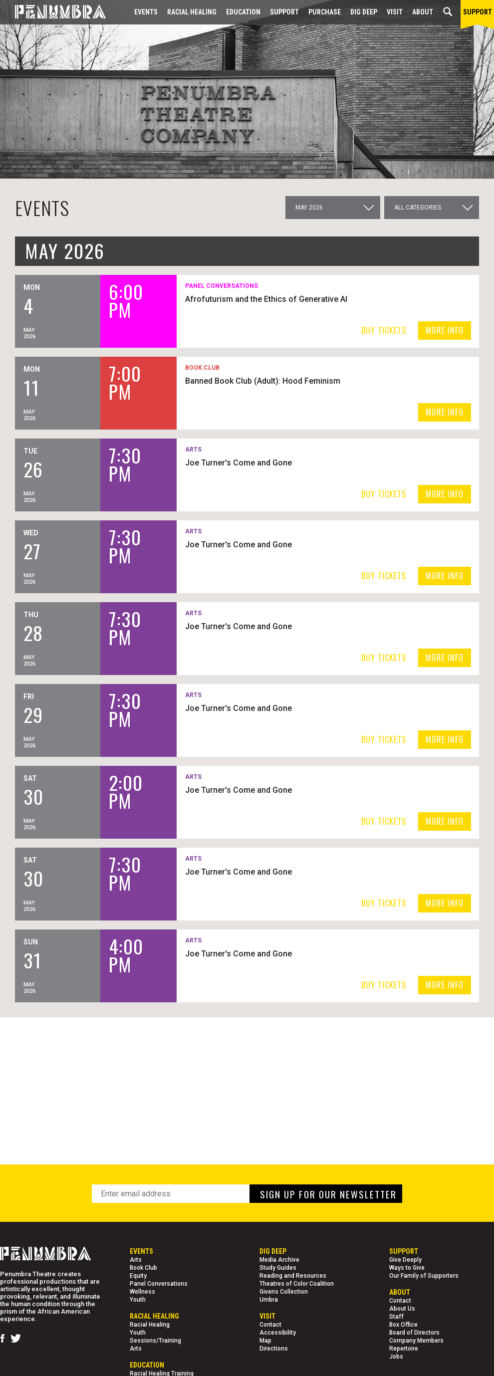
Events (146, 12)
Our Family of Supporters (424, 1275)
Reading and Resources (292, 1275)
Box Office (403, 1324)
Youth (138, 1299)
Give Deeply (405, 1259)
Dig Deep (363, 12)
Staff (396, 1316)
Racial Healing (192, 12)
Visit (395, 12)
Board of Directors (414, 1332)
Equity (138, 1275)
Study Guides (277, 1267)
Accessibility (277, 1332)
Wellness (142, 1291)
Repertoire (403, 1348)
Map (265, 1340)
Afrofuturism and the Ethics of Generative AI (312, 298)
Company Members (416, 1340)
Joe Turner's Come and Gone (284, 462)
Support (284, 12)
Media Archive (279, 1259)
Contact (270, 1324)
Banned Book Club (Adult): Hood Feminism (308, 380)
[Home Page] (53, 12)
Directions (273, 1348)
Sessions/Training (155, 1340)
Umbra (268, 1299)
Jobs (396, 1356)
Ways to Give (407, 1267)
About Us (402, 1308)
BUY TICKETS (383, 330)
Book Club (143, 1267)
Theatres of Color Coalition (296, 1283)
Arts (136, 1259)
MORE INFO (445, 330)
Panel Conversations (159, 1283)
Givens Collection (283, 1291)
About (422, 12)
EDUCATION (243, 12)
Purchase (324, 12)
